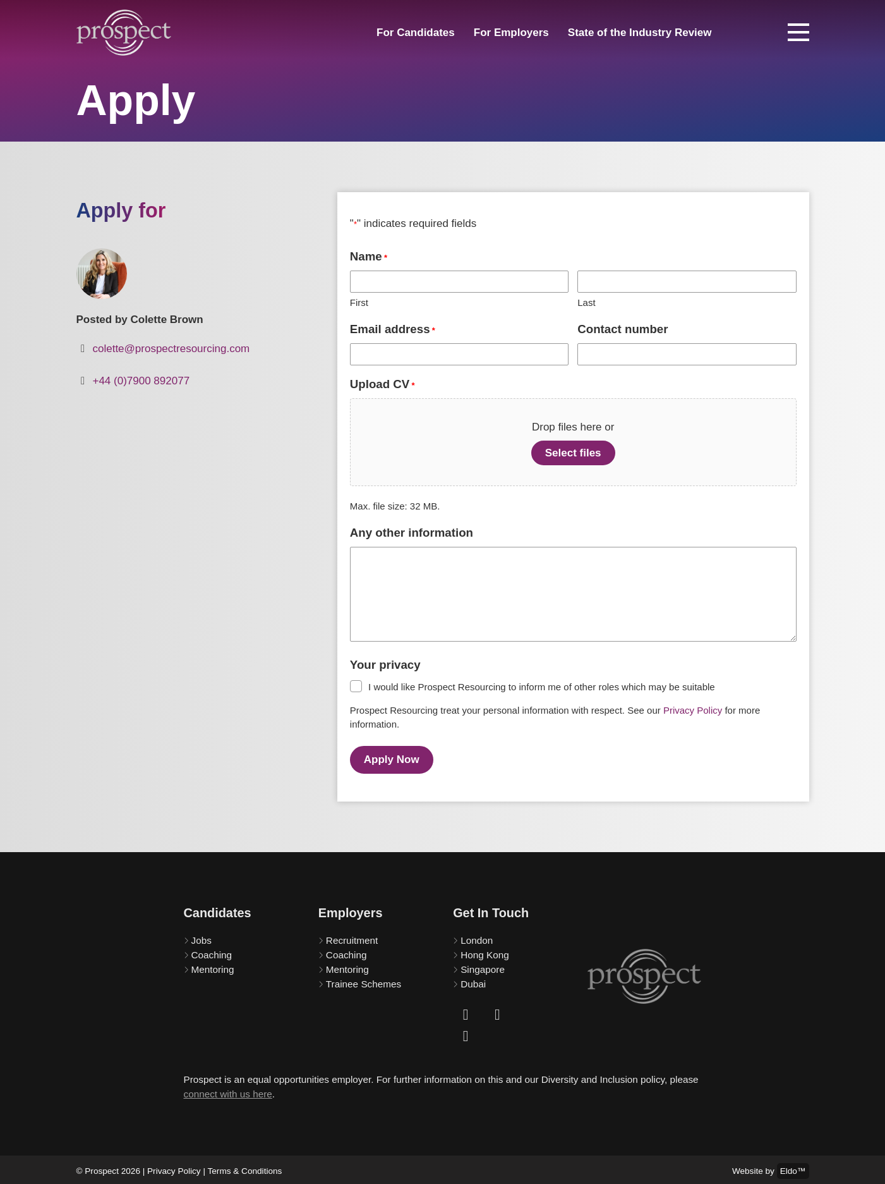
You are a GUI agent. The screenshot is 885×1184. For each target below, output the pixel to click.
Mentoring (212, 966)
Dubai (473, 980)
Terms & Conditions (245, 1168)
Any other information (411, 532)
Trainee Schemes (363, 980)
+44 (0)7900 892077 (141, 381)
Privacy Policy (692, 710)
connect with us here (228, 1090)
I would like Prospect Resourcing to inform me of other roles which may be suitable (541, 686)
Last (586, 302)
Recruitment (352, 937)
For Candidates (415, 33)
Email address (392, 329)
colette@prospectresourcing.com (171, 349)
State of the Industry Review (640, 33)
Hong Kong (485, 951)
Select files (573, 453)
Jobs (201, 937)
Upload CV (382, 384)
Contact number (622, 329)
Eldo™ (793, 1168)
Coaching (211, 951)
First (359, 302)
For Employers (511, 33)
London (477, 937)
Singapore (483, 966)
